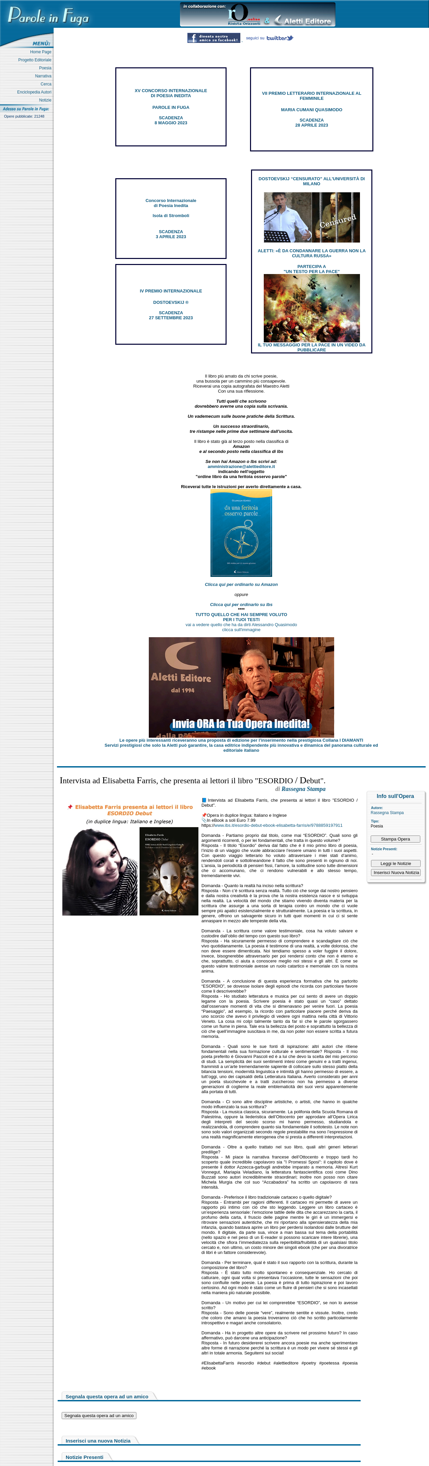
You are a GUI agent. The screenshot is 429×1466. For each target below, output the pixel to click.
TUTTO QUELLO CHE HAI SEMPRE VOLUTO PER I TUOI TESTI (241, 617)
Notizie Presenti (85, 1457)
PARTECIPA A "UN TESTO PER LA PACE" (312, 269)
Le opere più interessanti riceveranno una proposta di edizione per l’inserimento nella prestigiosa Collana (241, 740)
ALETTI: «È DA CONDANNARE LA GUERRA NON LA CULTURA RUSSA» (312, 253)
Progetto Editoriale (36, 60)
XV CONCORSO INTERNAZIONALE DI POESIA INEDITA (171, 93)
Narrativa (44, 76)
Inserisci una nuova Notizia (98, 1441)
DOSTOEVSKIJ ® (170, 302)
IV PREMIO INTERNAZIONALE (171, 290)
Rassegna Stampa (387, 812)
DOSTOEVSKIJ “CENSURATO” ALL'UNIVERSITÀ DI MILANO (312, 181)
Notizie (46, 100)
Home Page (42, 52)
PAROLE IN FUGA (170, 107)
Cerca (47, 84)
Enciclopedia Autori (35, 92)
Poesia (46, 68)
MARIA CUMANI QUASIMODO (312, 109)
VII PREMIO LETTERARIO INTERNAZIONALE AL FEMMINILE (311, 96)
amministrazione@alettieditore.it (241, 466)
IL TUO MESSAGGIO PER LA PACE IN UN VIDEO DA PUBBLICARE (311, 347)
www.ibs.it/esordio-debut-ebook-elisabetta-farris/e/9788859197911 (278, 825)
